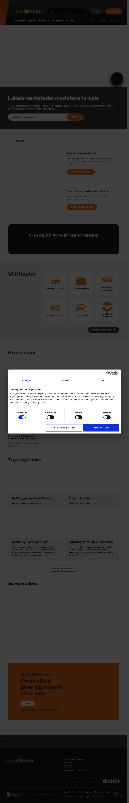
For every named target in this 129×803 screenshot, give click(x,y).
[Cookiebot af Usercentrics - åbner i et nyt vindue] (108, 373)
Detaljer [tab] (64, 380)
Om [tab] (102, 380)
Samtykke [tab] (26, 380)
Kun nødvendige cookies (64, 428)
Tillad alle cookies (101, 428)
